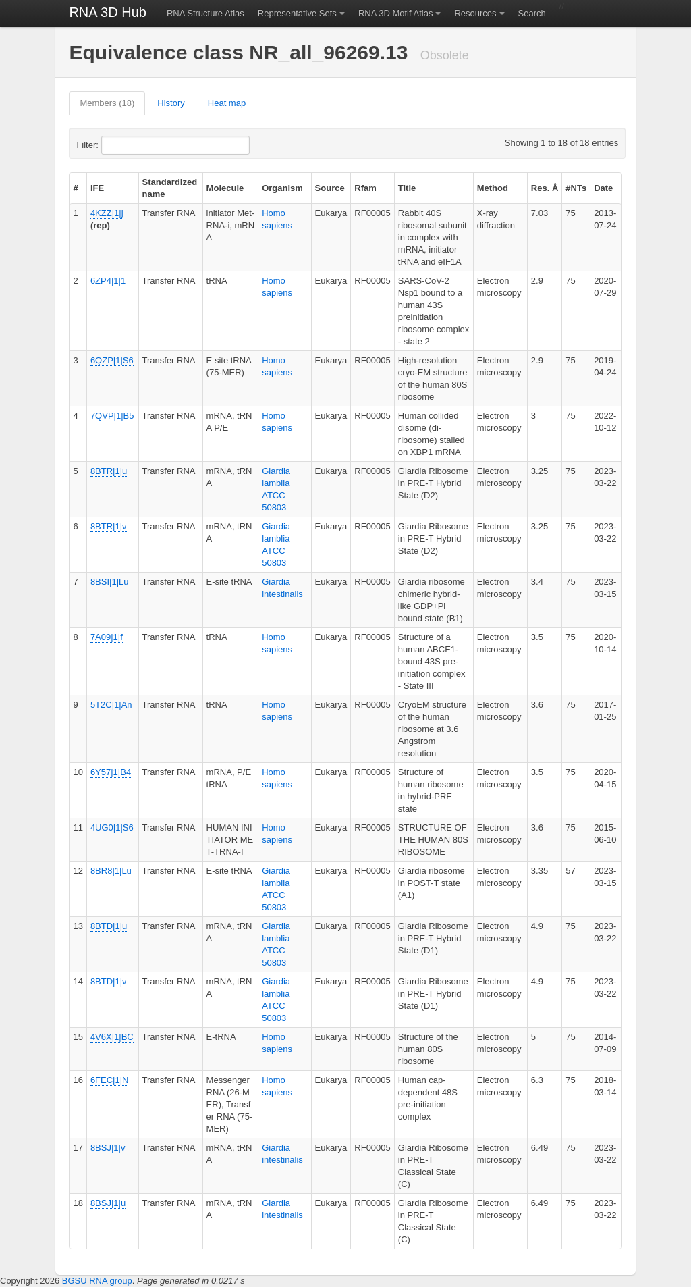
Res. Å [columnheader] (544, 188)
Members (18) (107, 103)
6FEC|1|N (109, 1080)
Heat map (227, 103)
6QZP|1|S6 (112, 360)
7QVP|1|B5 (112, 416)
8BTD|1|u (108, 926)
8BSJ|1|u (108, 1203)
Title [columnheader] (407, 188)
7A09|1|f (106, 637)
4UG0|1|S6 (112, 827)
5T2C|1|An (111, 705)
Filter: (120, 145)
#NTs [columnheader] (575, 188)
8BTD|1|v (108, 981)
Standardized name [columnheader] (170, 188)
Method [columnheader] (492, 188)
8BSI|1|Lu (109, 582)
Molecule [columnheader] (225, 188)
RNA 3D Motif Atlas (395, 13)
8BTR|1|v (108, 526)
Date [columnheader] (603, 188)
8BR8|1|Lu (111, 871)
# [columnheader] (75, 188)
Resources (475, 13)
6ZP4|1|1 (108, 280)
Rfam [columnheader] (365, 188)
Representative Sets (297, 13)
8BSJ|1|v (108, 1147)
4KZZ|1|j (106, 213)
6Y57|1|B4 (110, 772)
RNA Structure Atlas (205, 13)
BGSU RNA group (97, 1281)
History (170, 103)
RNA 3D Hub (107, 12)
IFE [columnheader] (97, 188)
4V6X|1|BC (112, 1037)
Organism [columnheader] (282, 188)
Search (532, 13)
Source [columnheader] (330, 188)
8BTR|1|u (108, 471)
